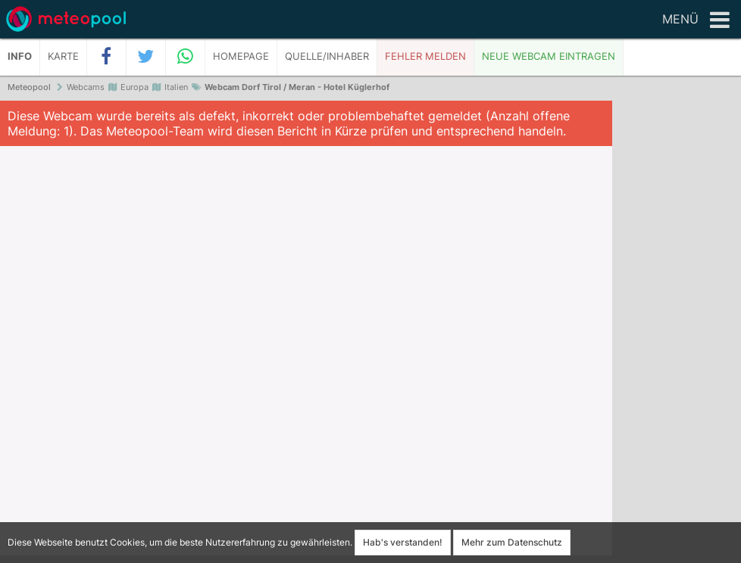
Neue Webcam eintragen (548, 56)
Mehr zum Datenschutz (511, 542)
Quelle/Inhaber (327, 56)
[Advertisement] (676, 333)
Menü (696, 20)
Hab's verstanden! (402, 542)
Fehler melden (425, 56)
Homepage (241, 56)
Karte (63, 56)
